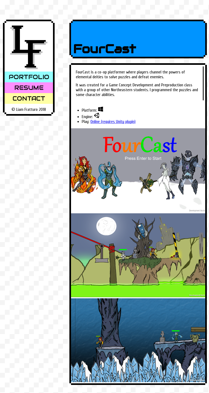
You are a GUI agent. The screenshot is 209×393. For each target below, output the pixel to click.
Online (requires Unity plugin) (113, 121)
